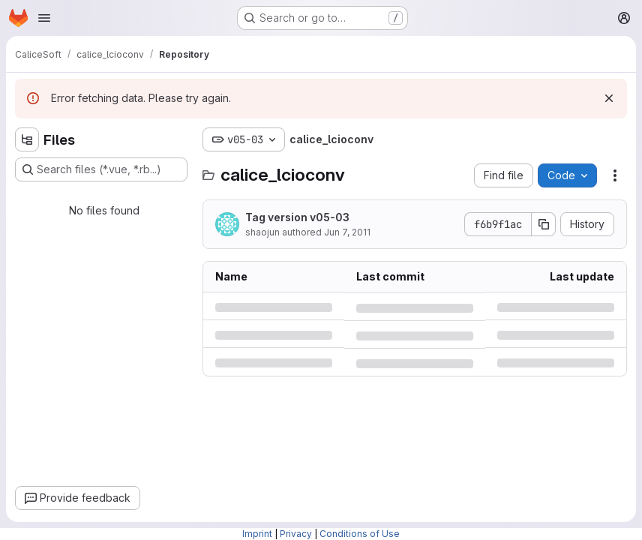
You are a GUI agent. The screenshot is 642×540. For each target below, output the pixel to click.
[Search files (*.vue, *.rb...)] (101, 170)
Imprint (257, 533)
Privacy (296, 533)
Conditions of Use (360, 533)
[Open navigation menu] (44, 18)
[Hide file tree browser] (27, 140)
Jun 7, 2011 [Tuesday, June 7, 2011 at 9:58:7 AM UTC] (347, 232)
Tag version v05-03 (297, 217)
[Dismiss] (609, 98)
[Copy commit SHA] (544, 224)
